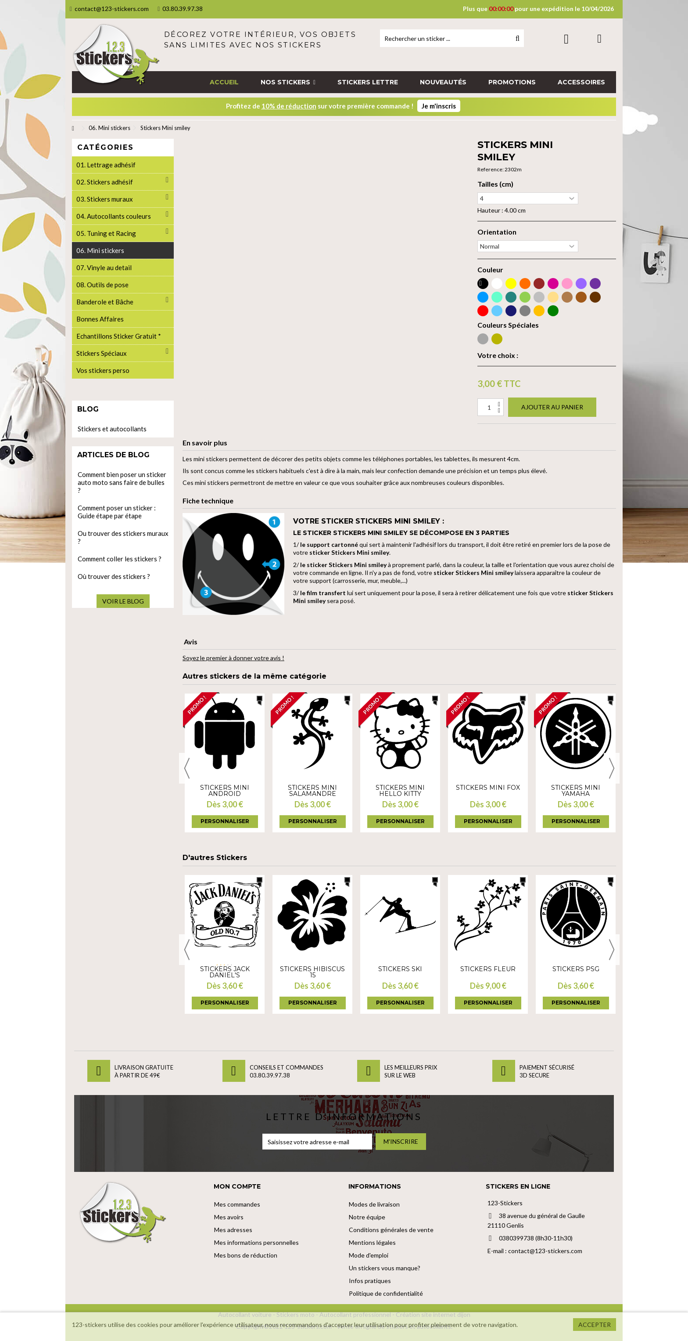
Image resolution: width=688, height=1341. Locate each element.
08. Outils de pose (102, 285)
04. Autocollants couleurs (113, 216)
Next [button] (612, 768)
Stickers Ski (400, 969)
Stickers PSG (575, 969)
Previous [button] (187, 768)
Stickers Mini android (224, 791)
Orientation (496, 232)
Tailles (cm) (495, 184)
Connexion (566, 39)
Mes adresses (233, 1229)
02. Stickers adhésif (104, 182)
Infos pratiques (370, 1280)
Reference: (490, 169)
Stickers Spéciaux (101, 353)
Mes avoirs (229, 1217)
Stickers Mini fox (488, 788)
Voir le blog (123, 601)
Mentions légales (372, 1242)
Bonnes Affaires (100, 319)
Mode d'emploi (368, 1255)
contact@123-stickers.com (109, 8)
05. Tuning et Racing (106, 233)
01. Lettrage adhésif (106, 165)
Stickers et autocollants (112, 429)
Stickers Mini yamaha (575, 791)
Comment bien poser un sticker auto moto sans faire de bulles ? (122, 482)
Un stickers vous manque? (384, 1268)
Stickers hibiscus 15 (312, 972)
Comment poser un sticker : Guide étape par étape (117, 512)
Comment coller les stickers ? (119, 559)
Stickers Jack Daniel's (225, 972)
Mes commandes (237, 1204)
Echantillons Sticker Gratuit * (118, 336)
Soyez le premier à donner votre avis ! (233, 657)
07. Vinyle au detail (104, 267)
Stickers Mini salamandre (312, 791)
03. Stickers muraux (104, 199)
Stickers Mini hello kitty (400, 791)
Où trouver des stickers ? (114, 576)
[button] (288, 82)
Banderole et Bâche (104, 302)
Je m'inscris (439, 106)
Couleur (490, 270)
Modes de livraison (374, 1204)
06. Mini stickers (100, 250)
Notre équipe (367, 1217)
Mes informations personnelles (256, 1242)
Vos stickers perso (102, 370)
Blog (88, 409)
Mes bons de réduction (245, 1255)
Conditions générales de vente (391, 1229)
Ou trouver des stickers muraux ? (123, 537)
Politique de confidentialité (386, 1293)
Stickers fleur (488, 969)
